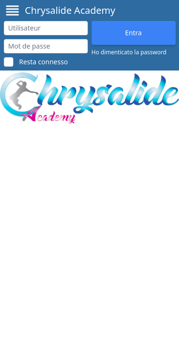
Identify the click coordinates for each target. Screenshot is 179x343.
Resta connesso (43, 61)
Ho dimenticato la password (129, 52)
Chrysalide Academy (70, 10)
